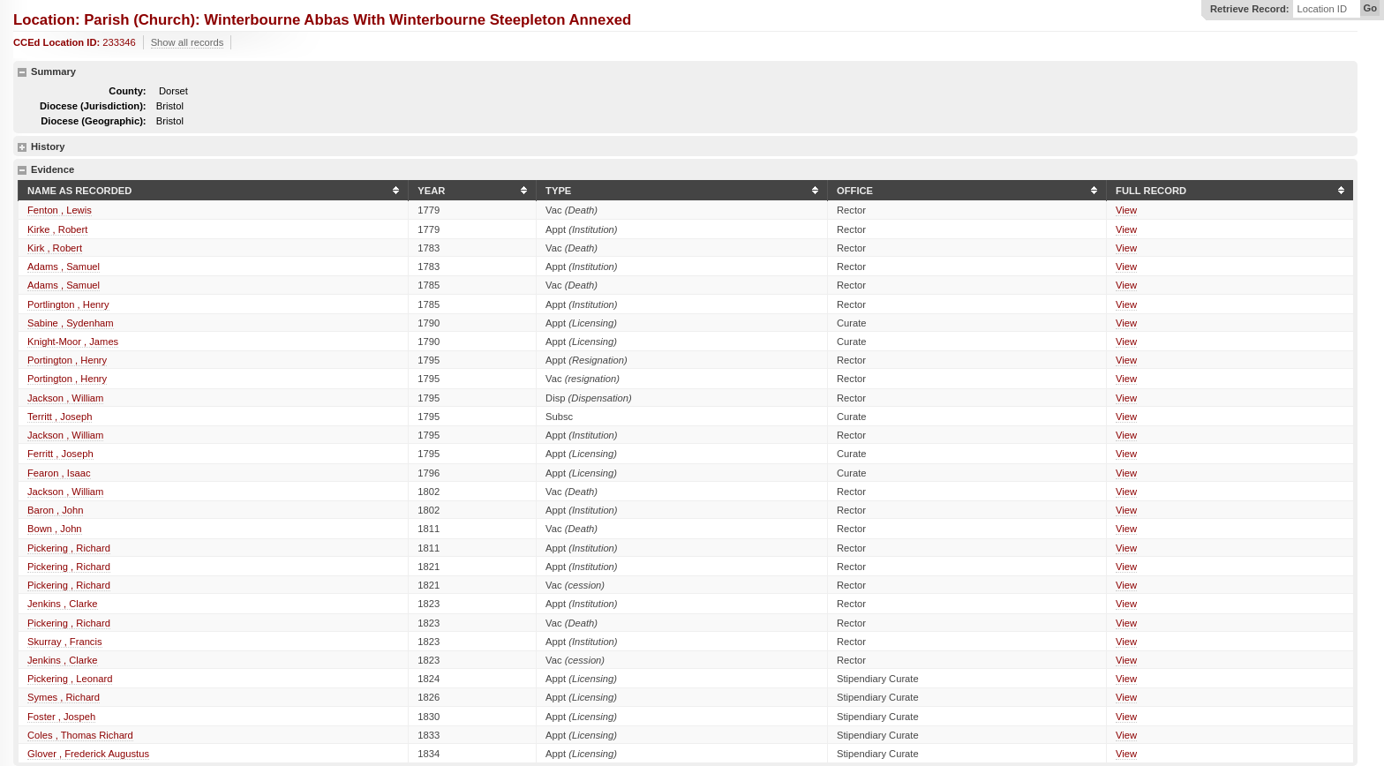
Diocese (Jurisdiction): (93, 106)
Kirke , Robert (57, 229)
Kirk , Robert (54, 248)
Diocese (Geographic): (93, 121)
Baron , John (55, 510)
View (1126, 210)
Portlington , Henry (68, 304)
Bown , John (54, 528)
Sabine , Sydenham (70, 323)
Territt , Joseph (59, 416)
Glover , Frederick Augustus (88, 753)
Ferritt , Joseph (60, 453)
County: (127, 91)
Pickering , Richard (68, 548)
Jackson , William (65, 398)
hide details (22, 72)
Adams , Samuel (63, 266)
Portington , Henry (67, 360)
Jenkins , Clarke (62, 603)
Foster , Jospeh (61, 716)
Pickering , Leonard (69, 678)
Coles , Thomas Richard (80, 735)
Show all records (187, 42)
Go (1370, 8)
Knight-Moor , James (72, 341)
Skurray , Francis (64, 641)
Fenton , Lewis (59, 210)
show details (22, 147)
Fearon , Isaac (59, 473)
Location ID (1322, 9)
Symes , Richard (63, 697)
